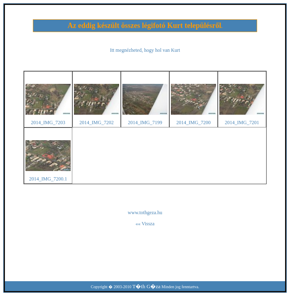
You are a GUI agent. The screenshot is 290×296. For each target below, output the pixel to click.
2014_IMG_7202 (96, 122)
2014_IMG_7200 (193, 122)
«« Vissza (145, 224)
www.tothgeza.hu (145, 212)
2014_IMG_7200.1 (48, 179)
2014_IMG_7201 (241, 122)
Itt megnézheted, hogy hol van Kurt (145, 50)
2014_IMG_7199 (145, 122)
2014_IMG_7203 (48, 122)
